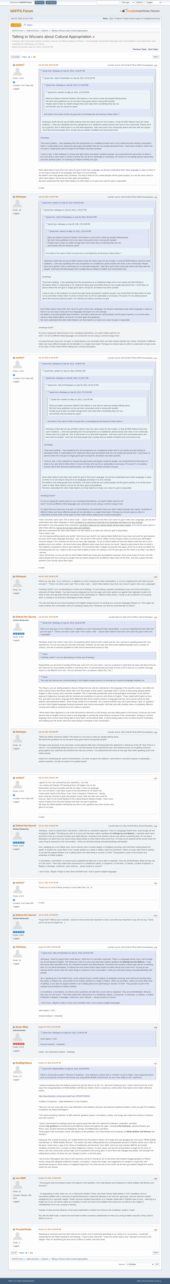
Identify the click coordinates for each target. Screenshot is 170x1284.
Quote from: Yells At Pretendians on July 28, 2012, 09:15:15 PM (69, 78)
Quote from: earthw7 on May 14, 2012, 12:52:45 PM (68, 92)
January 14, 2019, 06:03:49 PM (49, 1229)
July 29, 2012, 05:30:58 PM (48, 732)
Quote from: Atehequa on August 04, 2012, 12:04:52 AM (65, 1033)
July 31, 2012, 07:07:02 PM (48, 883)
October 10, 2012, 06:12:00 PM (49, 1063)
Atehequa (20, 196)
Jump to (121, 1264)
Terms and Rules (148, 1281)
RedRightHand (24, 1063)
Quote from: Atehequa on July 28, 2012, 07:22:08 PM (67, 85)
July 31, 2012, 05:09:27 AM (48, 778)
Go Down (15, 57)
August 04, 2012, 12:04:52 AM (49, 947)
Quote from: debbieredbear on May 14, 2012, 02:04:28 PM (66, 1069)
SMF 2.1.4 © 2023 (14, 1281)
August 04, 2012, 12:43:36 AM (49, 1027)
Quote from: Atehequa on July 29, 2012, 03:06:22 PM (64, 623)
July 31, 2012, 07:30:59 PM (48, 915)
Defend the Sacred (26, 617)
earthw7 (20, 65)
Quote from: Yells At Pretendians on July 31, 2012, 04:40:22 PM (68, 953)
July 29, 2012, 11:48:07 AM (48, 197)
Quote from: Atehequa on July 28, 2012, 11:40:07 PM (64, 71)
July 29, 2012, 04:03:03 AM (48, 65)
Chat (111, 19)
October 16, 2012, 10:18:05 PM (49, 1178)
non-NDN (21, 1178)
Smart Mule (22, 1027)
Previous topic (140, 49)
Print (155, 57)
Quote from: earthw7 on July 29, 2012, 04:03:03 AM (63, 203)
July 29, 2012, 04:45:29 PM (48, 617)
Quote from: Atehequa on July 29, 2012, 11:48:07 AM (64, 364)
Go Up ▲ (158, 1281)
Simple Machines (28, 1281)
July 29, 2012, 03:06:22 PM (48, 576)
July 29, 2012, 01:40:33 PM (48, 358)
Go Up (13, 1253)
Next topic (153, 49)
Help (138, 1281)
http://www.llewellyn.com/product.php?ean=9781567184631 (64, 1096)
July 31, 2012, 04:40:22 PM (48, 826)
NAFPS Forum (21, 11)
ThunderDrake (23, 1229)
